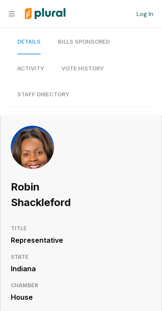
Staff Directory (43, 94)
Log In (145, 14)
